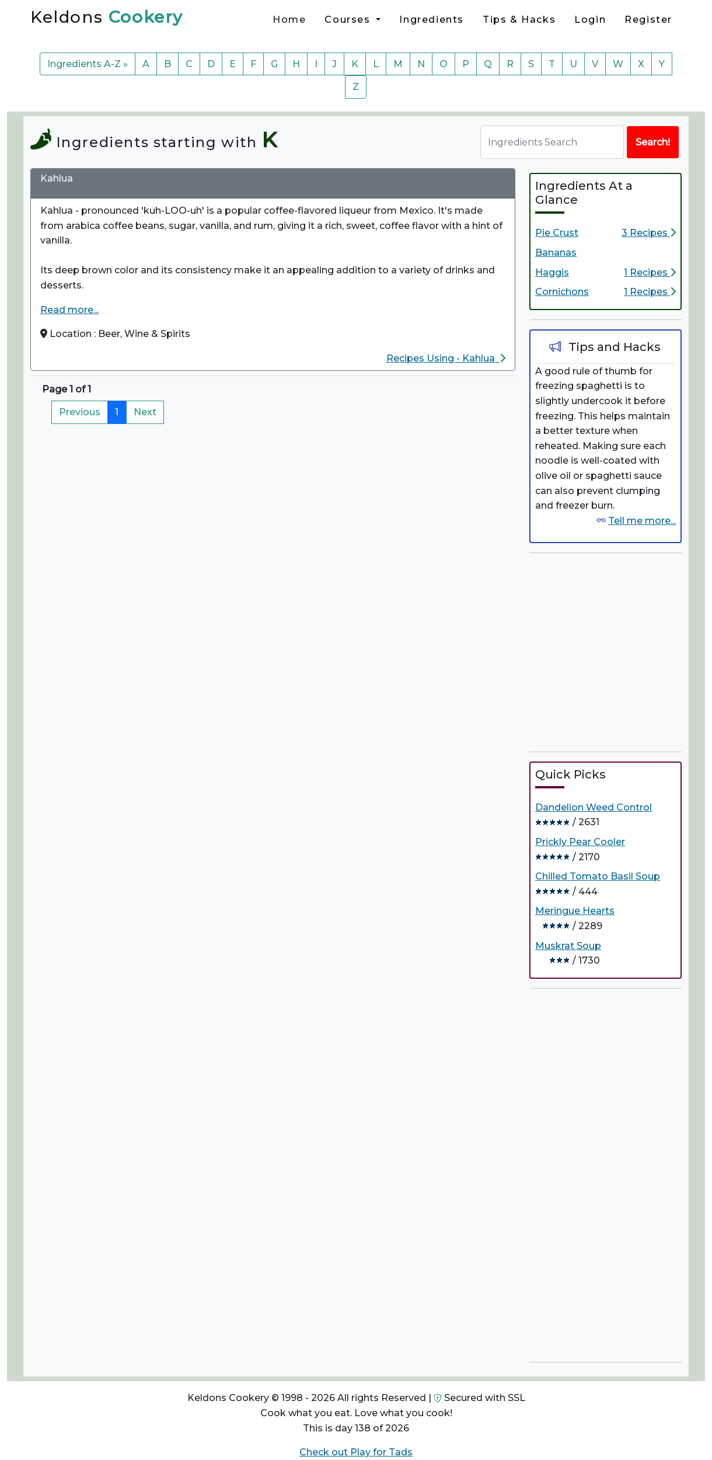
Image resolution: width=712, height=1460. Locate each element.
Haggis (552, 272)
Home (289, 19)
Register (648, 19)
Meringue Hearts (575, 910)
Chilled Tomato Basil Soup (597, 876)
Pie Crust (556, 232)
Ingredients (431, 19)
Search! (653, 142)
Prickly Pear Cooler (580, 841)
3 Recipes (649, 232)
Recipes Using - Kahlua (445, 358)
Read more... (69, 309)
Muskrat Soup (568, 945)
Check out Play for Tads (356, 1452)
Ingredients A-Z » (87, 63)
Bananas (556, 252)
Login (590, 19)
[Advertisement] (616, 650)
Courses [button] (349, 19)
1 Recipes (650, 272)
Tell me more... (642, 520)
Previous (79, 412)
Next (145, 412)
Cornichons (562, 291)
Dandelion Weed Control (593, 807)
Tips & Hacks (519, 19)
